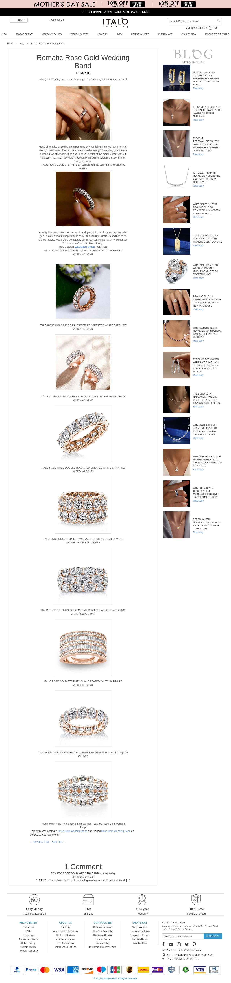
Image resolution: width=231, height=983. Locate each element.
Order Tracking (28, 943)
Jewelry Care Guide (28, 939)
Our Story (65, 927)
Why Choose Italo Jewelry (65, 931)
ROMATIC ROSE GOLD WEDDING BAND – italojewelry (83, 873)
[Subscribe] (212, 936)
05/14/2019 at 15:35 (83, 876)
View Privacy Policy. (180, 929)
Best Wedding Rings (140, 931)
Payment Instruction (28, 951)
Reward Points (103, 939)
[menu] (115, 34)
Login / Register (196, 27)
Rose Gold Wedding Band (72, 831)
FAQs (28, 931)
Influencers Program (65, 939)
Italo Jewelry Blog (65, 943)
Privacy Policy (102, 943)
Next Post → (59, 841)
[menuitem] (4, 34)
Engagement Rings (140, 935)
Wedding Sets (140, 943)
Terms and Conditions (65, 947)
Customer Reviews (65, 935)
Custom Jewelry (28, 947)
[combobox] (195, 21)
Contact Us (56, 19)
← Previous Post (39, 841)
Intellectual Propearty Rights (102, 947)
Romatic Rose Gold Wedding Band (82, 62)
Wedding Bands (140, 939)
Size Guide (28, 935)
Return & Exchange (102, 927)
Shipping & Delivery (102, 935)
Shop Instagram (139, 927)
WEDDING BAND (85, 246)
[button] (18, 20)
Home (10, 43)
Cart (215, 27)
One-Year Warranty (102, 931)
